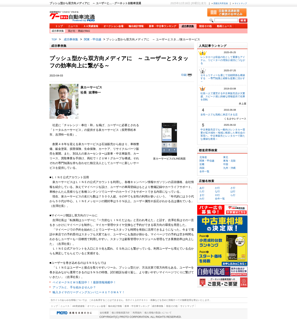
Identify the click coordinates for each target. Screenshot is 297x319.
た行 (201, 191)
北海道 (203, 157)
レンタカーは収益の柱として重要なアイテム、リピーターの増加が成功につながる (222, 60)
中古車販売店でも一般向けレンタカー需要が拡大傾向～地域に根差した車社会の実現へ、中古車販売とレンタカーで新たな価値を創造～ (222, 134)
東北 (225, 157)
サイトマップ (240, 3)
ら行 (232, 195)
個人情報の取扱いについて (158, 312)
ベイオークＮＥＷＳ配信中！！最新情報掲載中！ (84, 282)
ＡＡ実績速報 (90, 26)
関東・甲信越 (92, 39)
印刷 (186, 74)
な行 (217, 191)
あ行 (201, 188)
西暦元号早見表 (220, 3)
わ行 (201, 198)
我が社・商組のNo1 (79, 30)
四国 (201, 168)
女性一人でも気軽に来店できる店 (219, 114)
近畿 (201, 164)
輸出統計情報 (136, 26)
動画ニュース (224, 26)
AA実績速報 (78, 306)
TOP (54, 39)
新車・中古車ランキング (162, 26)
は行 (232, 191)
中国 (225, 164)
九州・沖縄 (229, 168)
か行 (217, 188)
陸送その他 (205, 26)
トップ (59, 26)
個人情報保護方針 (121, 312)
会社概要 (104, 312)
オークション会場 (113, 26)
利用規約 (137, 312)
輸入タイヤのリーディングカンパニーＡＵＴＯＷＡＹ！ (89, 292)
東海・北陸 (229, 161)
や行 (217, 195)
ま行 (201, 195)
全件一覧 (204, 171)
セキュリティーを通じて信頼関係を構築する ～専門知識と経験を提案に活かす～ (222, 78)
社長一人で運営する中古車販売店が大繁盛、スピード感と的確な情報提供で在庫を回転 (222, 96)
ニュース (73, 26)
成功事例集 (188, 26)
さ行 (232, 188)
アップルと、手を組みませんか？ (74, 287)
